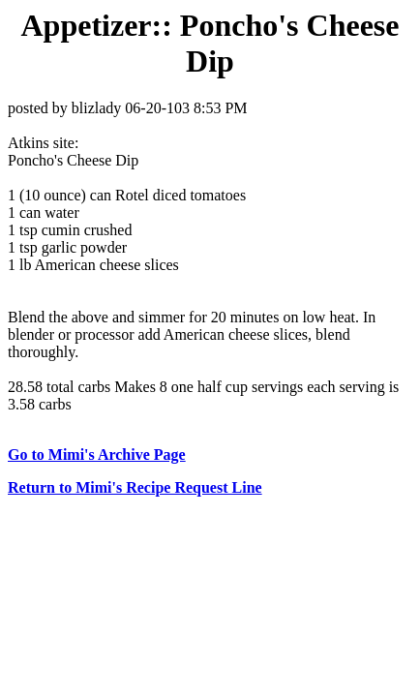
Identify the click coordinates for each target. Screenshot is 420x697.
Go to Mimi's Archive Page (97, 454)
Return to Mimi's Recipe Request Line (135, 487)
